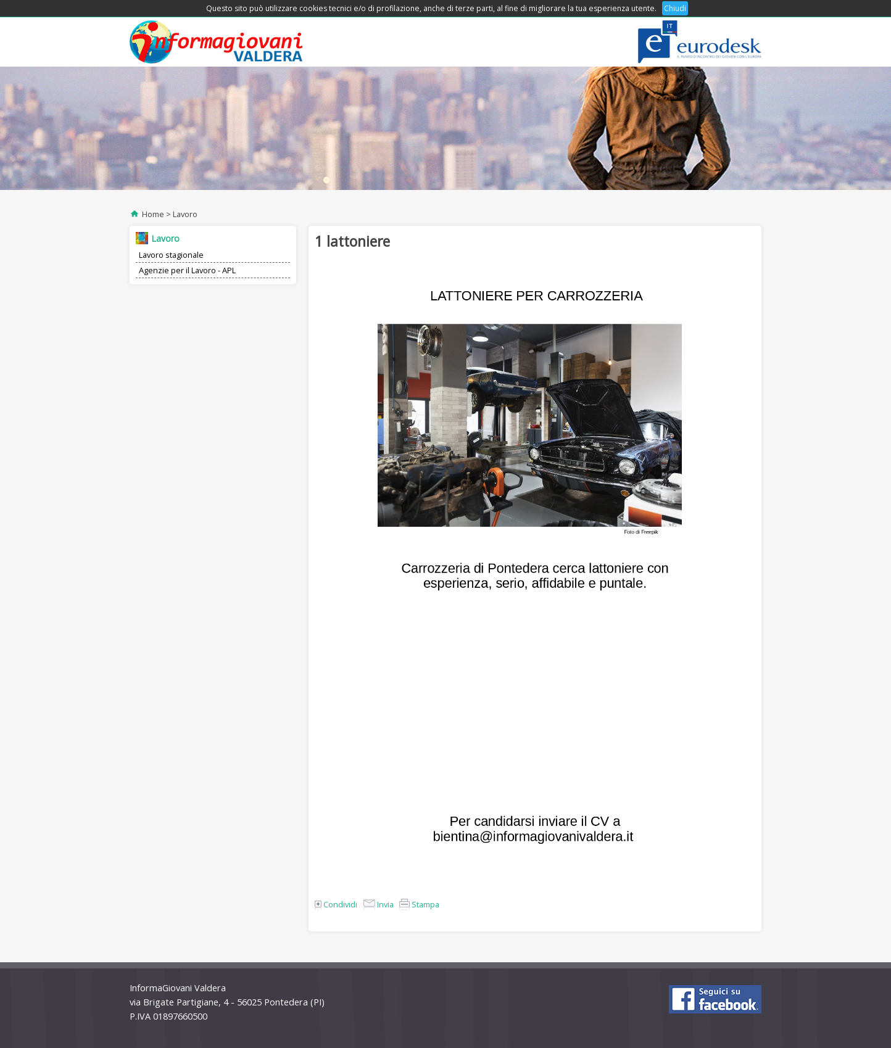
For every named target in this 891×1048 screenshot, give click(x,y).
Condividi (336, 904)
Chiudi (675, 8)
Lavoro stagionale (171, 254)
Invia (378, 904)
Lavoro (185, 214)
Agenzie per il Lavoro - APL (187, 270)
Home (153, 214)
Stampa (419, 904)
